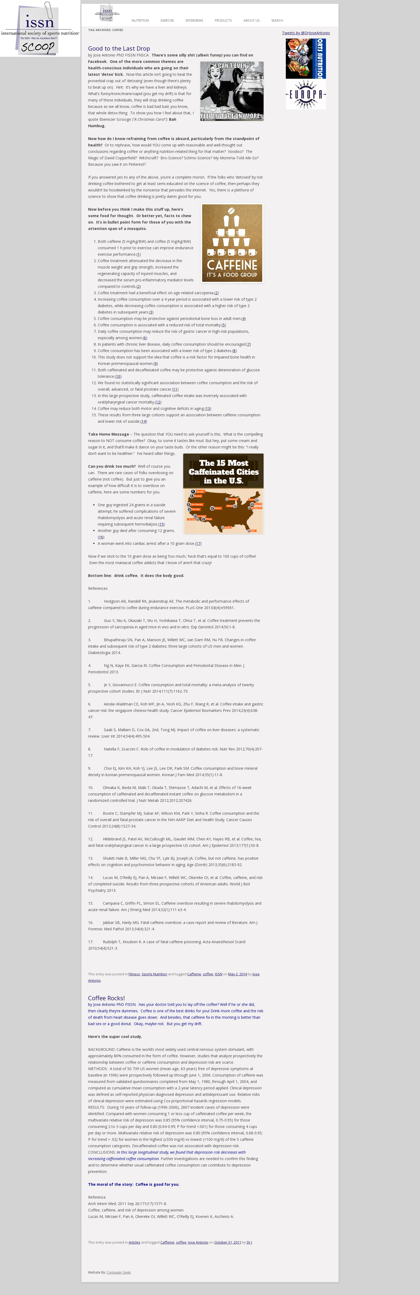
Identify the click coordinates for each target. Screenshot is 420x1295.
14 (143, 421)
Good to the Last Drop (119, 48)
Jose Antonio (198, 1242)
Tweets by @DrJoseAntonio (306, 32)
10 (118, 376)
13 (208, 408)
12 (158, 402)
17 (198, 543)
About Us (251, 20)
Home (107, 12)
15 (161, 524)
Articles (134, 1242)
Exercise (167, 20)
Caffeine (194, 974)
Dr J (249, 1242)
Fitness (134, 974)
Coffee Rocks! (106, 998)
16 (101, 536)
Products (223, 20)
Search (277, 20)
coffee (208, 974)
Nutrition (140, 20)
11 (175, 389)
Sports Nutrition (154, 974)
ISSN (218, 974)
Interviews (194, 20)
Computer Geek (119, 1272)
